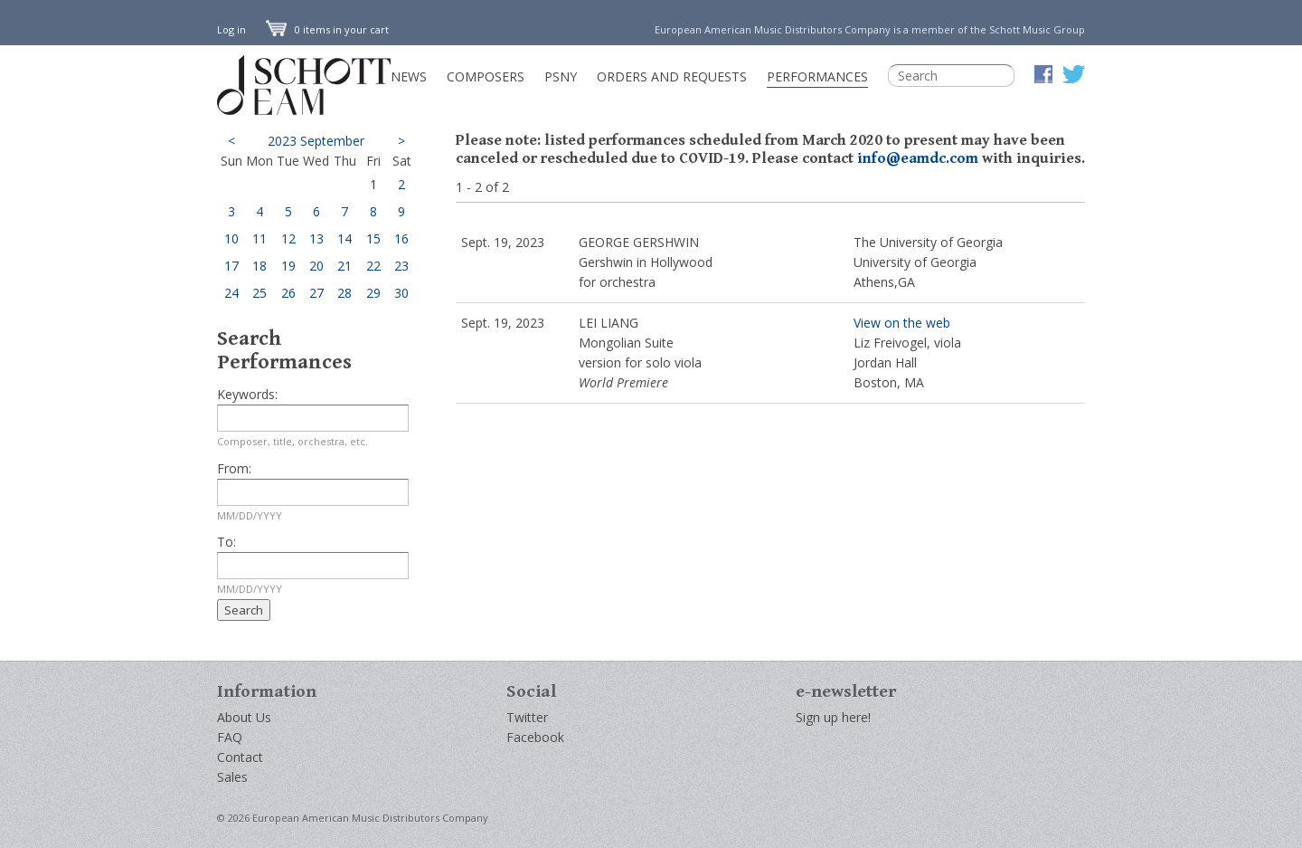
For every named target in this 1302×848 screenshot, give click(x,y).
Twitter (527, 717)
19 (288, 265)
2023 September (316, 140)
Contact (240, 757)
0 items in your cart (327, 29)
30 (401, 292)
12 (288, 238)
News (409, 76)
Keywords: (247, 394)
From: (234, 468)
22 (373, 265)
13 (316, 238)
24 (231, 292)
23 (401, 265)
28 (344, 292)
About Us (244, 717)
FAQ (229, 737)
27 (316, 292)
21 (344, 265)
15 (373, 238)
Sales (232, 777)
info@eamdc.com (917, 158)
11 (259, 238)
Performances (817, 76)
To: (226, 541)
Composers (485, 76)
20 (316, 265)
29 (373, 292)
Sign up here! (833, 717)
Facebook (535, 737)
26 (288, 292)
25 (259, 292)
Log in (231, 29)
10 (231, 238)
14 (344, 238)
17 (231, 265)
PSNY (560, 76)
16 (401, 238)
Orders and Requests (672, 76)
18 (259, 265)
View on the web (902, 322)
